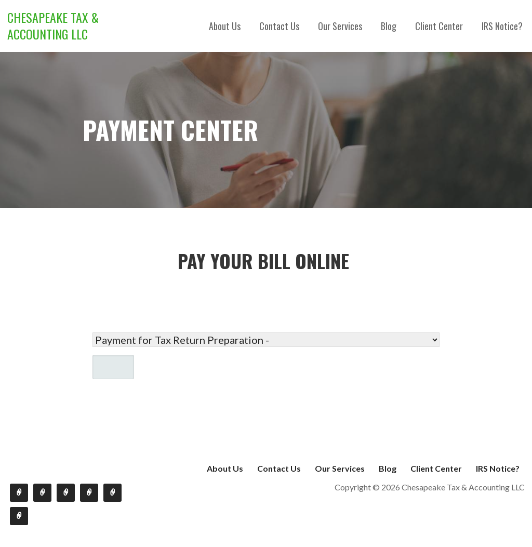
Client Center (439, 26)
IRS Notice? (502, 26)
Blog (388, 26)
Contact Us (279, 26)
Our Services (340, 26)
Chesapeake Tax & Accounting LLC (53, 25)
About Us (225, 26)
